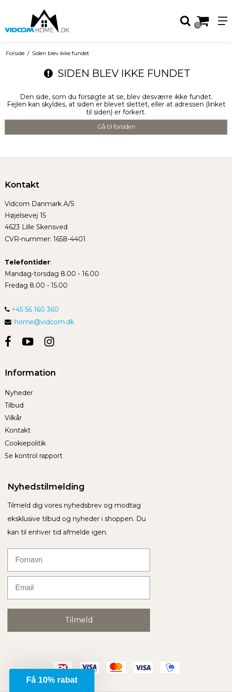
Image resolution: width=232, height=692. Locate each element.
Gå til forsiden (116, 126)
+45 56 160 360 (32, 309)
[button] (51, 680)
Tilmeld (79, 620)
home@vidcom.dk (44, 322)
